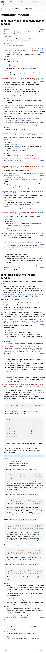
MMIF (11, 1)
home (6, 1)
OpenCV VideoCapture (13, 45)
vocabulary (20, 1)
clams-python (28, 1)
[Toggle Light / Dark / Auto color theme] (42, 9)
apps (15, 1)
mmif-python (36, 1)
